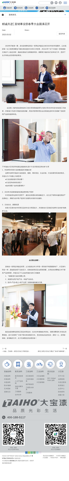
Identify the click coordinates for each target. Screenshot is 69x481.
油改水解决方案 (19, 452)
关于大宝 (61, 441)
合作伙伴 (18, 459)
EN (56, 2)
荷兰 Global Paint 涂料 (51, 444)
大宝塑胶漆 (40, 444)
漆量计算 (61, 460)
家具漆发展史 (19, 442)
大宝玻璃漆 (40, 447)
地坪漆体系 (30, 449)
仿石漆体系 (30, 441)
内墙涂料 (7, 441)
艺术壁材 (7, 453)
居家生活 (7, 457)
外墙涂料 (7, 444)
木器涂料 (7, 447)
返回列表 (62, 99)
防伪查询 (61, 457)
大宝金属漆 (40, 441)
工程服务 (18, 456)
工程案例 (29, 457)
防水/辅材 (7, 450)
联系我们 (61, 450)
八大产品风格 (19, 447)
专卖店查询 (62, 447)
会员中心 (61, 453)
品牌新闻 (61, 444)
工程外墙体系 (30, 445)
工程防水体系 (30, 453)
